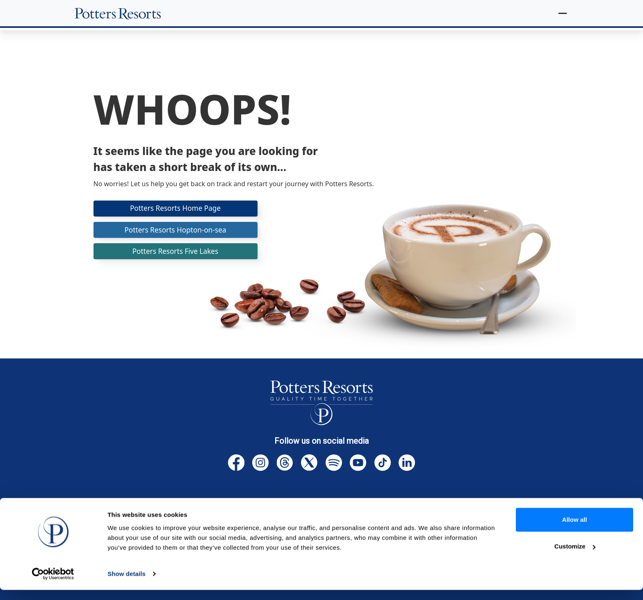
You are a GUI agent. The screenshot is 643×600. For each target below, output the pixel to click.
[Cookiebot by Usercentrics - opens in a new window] (53, 584)
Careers (531, 507)
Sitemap (441, 507)
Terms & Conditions (178, 507)
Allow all (574, 529)
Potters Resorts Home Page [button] (175, 209)
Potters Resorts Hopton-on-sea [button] (175, 231)
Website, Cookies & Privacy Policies (361, 507)
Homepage (117, 507)
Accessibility (486, 507)
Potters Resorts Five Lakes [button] (175, 253)
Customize (574, 556)
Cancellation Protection (258, 507)
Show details (126, 583)
